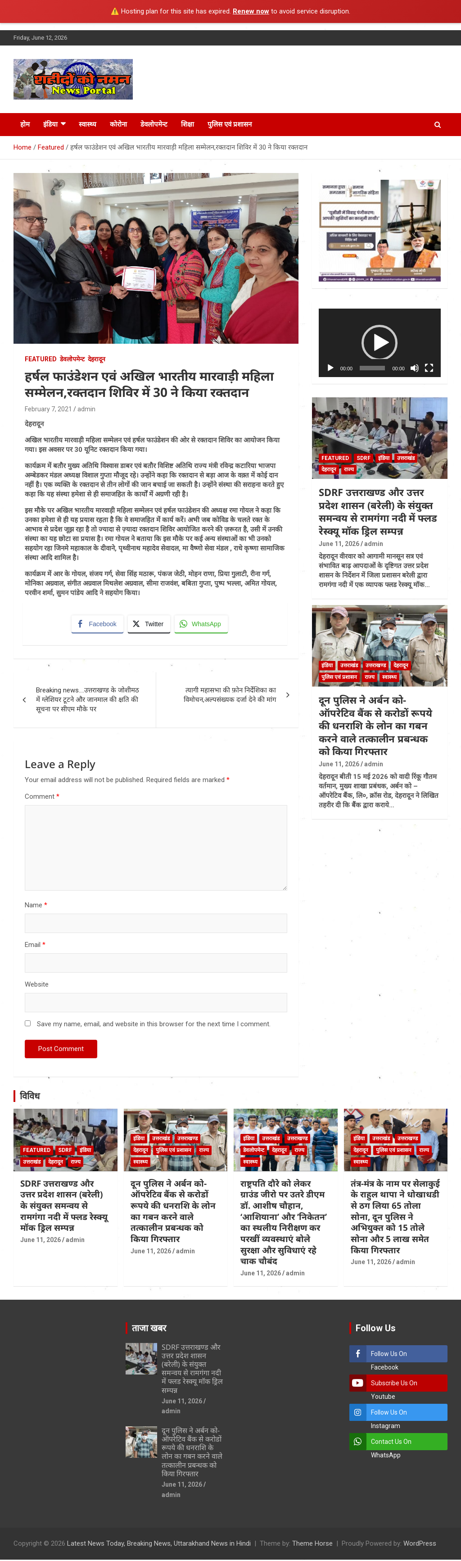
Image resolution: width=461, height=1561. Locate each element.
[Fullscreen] (429, 368)
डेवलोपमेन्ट (153, 124)
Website (37, 986)
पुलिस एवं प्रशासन (230, 124)
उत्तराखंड (406, 458)
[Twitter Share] (149, 624)
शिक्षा (187, 124)
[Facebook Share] (98, 624)
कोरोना (118, 124)
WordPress (419, 1545)
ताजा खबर (149, 1329)
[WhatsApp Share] (202, 624)
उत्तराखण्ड (376, 665)
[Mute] (414, 368)
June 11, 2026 (339, 543)
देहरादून (96, 359)
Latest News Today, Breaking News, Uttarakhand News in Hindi (159, 1545)
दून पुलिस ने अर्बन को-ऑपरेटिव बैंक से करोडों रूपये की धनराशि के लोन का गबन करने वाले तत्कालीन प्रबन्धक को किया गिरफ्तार (375, 725)
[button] (380, 343)
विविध (30, 1097)
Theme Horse (312, 1545)
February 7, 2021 (48, 409)
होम (25, 124)
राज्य (349, 469)
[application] (380, 343)
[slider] (372, 368)
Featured (41, 359)
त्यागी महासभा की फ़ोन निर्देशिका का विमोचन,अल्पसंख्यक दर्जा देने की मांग (230, 696)
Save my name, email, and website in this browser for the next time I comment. (154, 1025)
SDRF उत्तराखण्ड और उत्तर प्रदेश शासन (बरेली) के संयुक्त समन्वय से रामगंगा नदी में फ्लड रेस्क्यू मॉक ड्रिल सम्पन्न (378, 511)
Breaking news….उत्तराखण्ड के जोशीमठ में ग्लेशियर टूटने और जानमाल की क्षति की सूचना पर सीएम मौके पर (87, 701)
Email (35, 946)
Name (36, 906)
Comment (42, 798)
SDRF (364, 458)
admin (86, 409)
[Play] (330, 368)
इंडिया (50, 124)
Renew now (251, 11)
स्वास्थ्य (87, 124)
